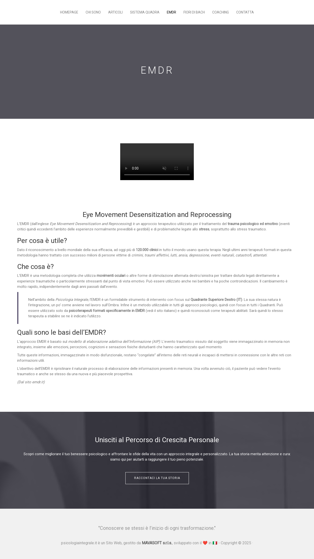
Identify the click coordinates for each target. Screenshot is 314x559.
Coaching (220, 12)
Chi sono (93, 12)
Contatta (245, 12)
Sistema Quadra (144, 12)
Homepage (69, 12)
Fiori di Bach (194, 12)
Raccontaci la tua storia (157, 478)
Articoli (115, 12)
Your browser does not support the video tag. (157, 161)
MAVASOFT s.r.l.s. (157, 543)
